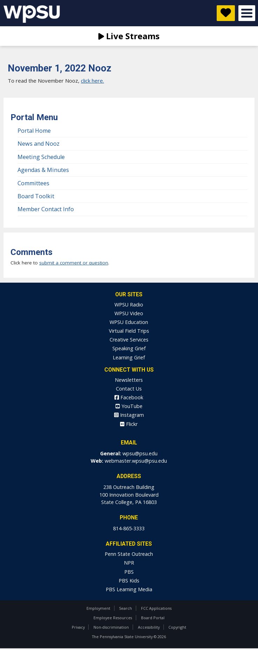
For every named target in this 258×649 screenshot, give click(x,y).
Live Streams (129, 36)
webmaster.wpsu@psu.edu (136, 460)
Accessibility (149, 627)
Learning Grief (129, 357)
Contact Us (129, 388)
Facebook (128, 397)
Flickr (129, 424)
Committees (33, 183)
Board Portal (153, 617)
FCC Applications (156, 608)
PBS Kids (129, 580)
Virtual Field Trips (129, 330)
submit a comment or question (73, 263)
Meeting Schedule (41, 157)
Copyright (177, 627)
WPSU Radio (128, 304)
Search (125, 608)
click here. (92, 80)
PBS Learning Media (129, 589)
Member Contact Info (46, 209)
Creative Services (129, 339)
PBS (129, 571)
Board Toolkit (36, 196)
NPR (129, 562)
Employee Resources (112, 617)
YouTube (129, 406)
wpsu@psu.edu (140, 453)
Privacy (78, 627)
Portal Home (34, 130)
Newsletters (129, 380)
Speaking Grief (129, 348)
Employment (98, 608)
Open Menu (246, 13)
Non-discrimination (111, 627)
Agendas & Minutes (43, 170)
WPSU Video (128, 313)
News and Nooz (39, 143)
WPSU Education (129, 322)
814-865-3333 (129, 528)
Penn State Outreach (129, 554)
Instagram (129, 415)
